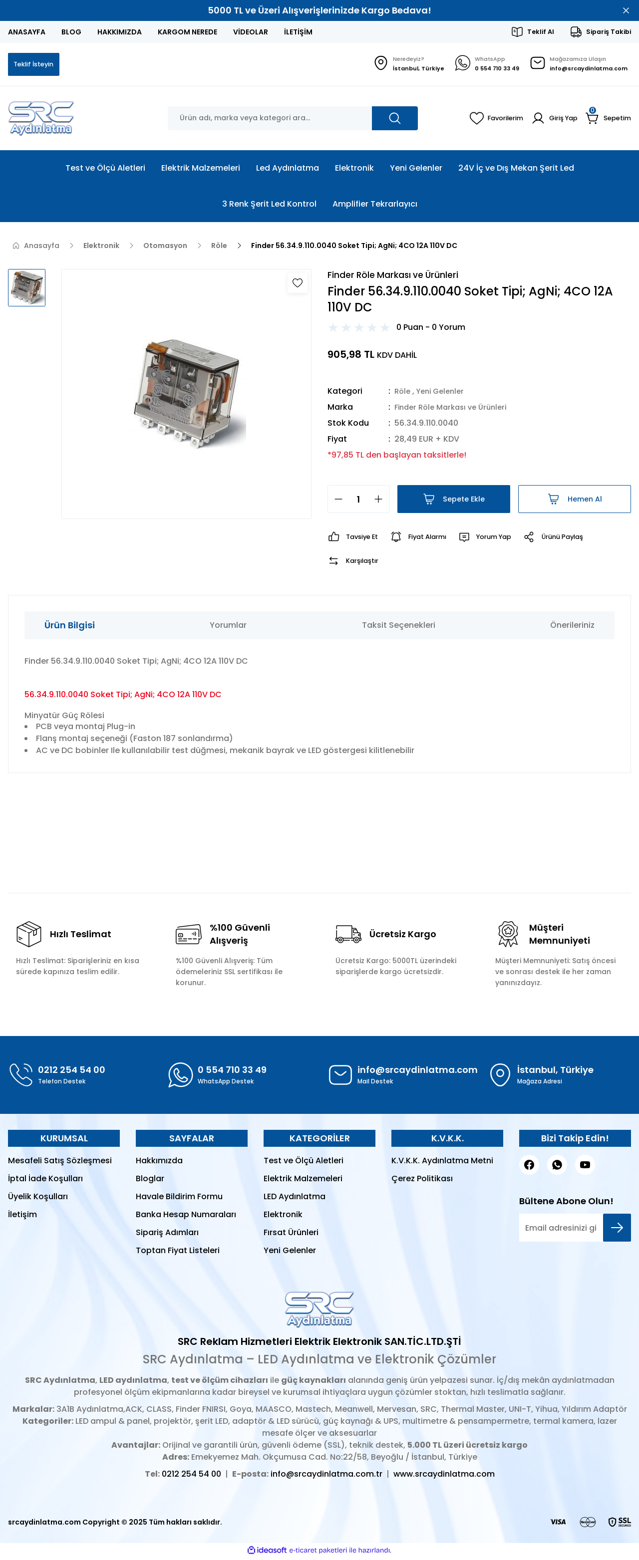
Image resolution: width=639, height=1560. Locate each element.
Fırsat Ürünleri (291, 1235)
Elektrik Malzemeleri (303, 1181)
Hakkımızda (159, 1163)
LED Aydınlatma (294, 1199)
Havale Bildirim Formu (179, 1199)
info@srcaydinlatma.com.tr (326, 1476)
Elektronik (283, 1217)
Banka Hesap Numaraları (186, 1217)
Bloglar (150, 1181)
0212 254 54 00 (191, 1476)
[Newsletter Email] (575, 1230)
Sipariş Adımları (167, 1235)
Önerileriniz (572, 627)
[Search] (293, 119)
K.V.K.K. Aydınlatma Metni (442, 1163)
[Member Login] (551, 119)
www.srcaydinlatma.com (444, 1476)
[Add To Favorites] (298, 284)
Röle (403, 393)
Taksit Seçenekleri (398, 627)
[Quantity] (358, 502)
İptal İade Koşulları (45, 1181)
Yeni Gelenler (444, 393)
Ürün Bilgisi (69, 627)
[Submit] (617, 1230)
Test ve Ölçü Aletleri (303, 1163)
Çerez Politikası (422, 1181)
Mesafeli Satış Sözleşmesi (60, 1163)
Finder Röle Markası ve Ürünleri (455, 409)
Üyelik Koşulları (38, 1199)
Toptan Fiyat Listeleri (178, 1253)
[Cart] (607, 119)
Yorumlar (228, 627)
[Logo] (41, 119)
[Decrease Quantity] (335, 502)
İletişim (22, 1217)
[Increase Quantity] (381, 502)
